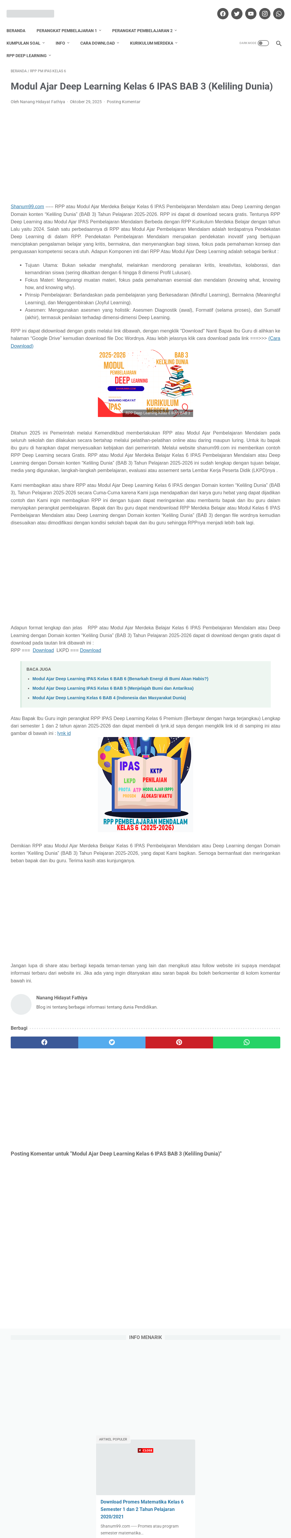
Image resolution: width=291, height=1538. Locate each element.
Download (43, 786)
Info (64, 33)
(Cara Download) (29, 414)
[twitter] (232, 7)
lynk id (74, 897)
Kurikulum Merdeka (155, 33)
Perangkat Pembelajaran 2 (146, 20)
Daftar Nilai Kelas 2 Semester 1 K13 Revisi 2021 (240, 425)
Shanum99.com (27, 215)
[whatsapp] (273, 7)
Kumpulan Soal (28, 33)
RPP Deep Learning (31, 45)
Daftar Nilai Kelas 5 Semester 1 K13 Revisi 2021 (240, 322)
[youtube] (246, 7)
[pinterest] (122, 1221)
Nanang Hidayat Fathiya (246, 667)
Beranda (20, 20)
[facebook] (218, 7)
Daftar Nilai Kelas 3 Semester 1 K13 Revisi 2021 (240, 278)
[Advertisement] (100, 163)
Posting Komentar (123, 111)
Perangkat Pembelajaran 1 (71, 20)
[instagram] (260, 7)
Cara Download (102, 33)
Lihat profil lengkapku (246, 709)
